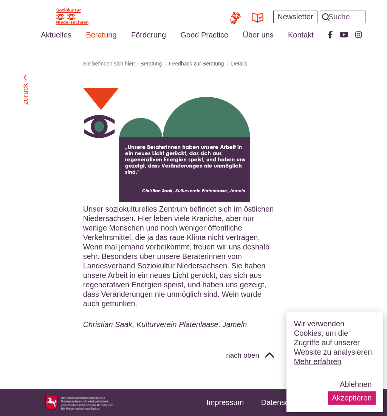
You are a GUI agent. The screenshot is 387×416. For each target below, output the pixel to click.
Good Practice (204, 35)
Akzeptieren (352, 398)
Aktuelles (56, 35)
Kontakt (301, 35)
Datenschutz (282, 402)
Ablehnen (356, 384)
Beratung (101, 35)
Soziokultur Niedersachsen (72, 16)
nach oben (242, 355)
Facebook (330, 35)
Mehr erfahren (318, 361)
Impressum (225, 402)
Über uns (258, 35)
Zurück (25, 94)
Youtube (344, 35)
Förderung (148, 35)
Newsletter (295, 16)
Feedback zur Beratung (196, 64)
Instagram (358, 35)
